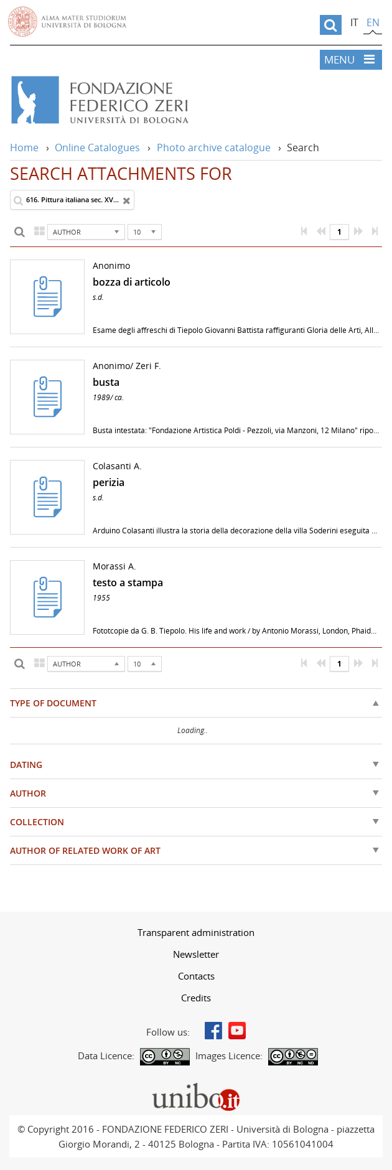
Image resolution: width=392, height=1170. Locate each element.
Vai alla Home (139, 100)
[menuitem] (196, 932)
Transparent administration (196, 932)
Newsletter (196, 954)
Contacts (196, 976)
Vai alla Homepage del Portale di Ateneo (67, 22)
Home (24, 147)
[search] (331, 25)
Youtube (237, 1030)
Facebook (213, 1030)
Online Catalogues (97, 147)
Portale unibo (196, 1085)
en (373, 22)
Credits (196, 997)
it (354, 22)
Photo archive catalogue (214, 147)
